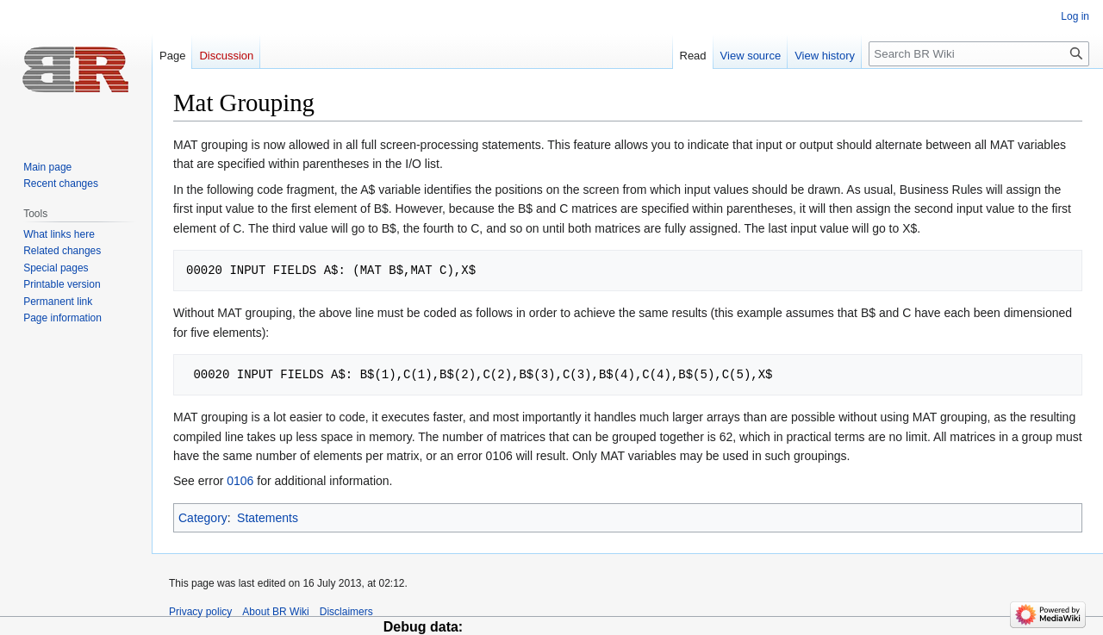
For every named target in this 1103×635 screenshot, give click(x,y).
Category (202, 518)
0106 (240, 481)
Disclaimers (346, 612)
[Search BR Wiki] (979, 53)
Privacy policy (200, 612)
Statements (267, 518)
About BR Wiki (275, 612)
